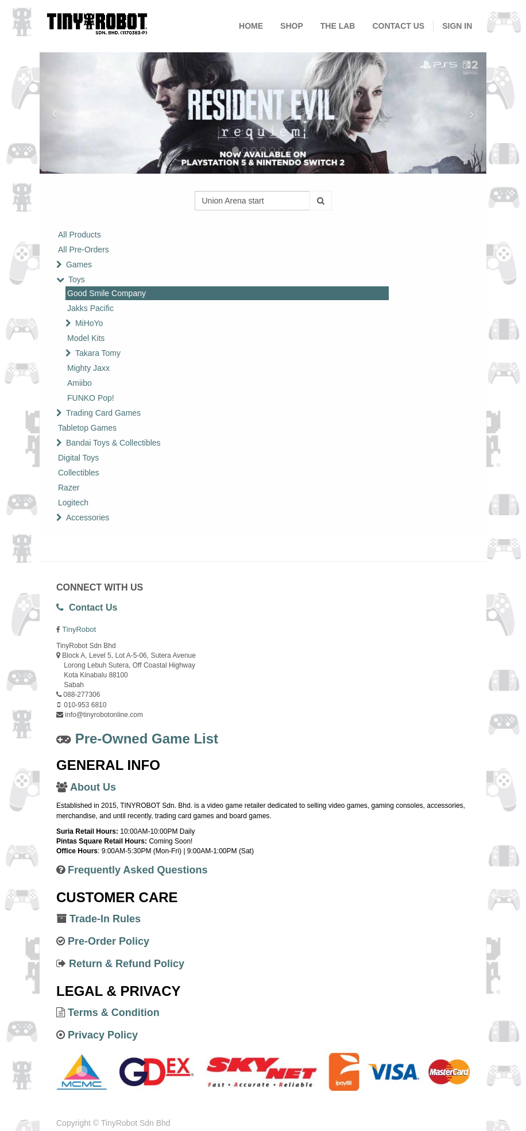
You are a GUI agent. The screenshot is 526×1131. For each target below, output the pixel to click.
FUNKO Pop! (90, 397)
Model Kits (86, 338)
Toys (76, 279)
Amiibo (79, 383)
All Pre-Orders (83, 249)
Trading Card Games (103, 412)
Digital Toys (78, 457)
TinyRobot (79, 629)
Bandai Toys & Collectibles (113, 442)
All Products (79, 234)
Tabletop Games (87, 427)
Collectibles (78, 472)
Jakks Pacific (90, 308)
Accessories (87, 517)
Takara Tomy (98, 353)
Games (79, 264)
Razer (68, 487)
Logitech (73, 502)
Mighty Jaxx (88, 368)
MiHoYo (89, 323)
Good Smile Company (106, 293)
